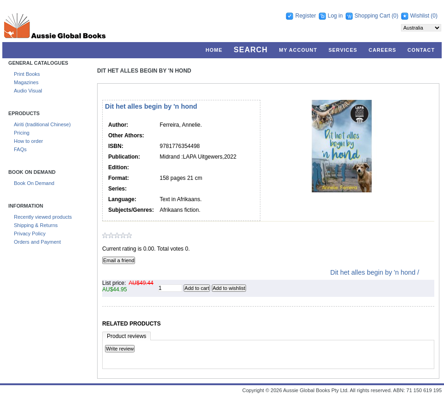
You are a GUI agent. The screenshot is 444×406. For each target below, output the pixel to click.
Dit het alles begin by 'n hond (144, 71)
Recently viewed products (43, 217)
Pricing (22, 132)
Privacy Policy (29, 233)
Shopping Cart (373, 15)
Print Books (27, 74)
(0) (395, 15)
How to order (28, 141)
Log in (335, 15)
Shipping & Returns (36, 225)
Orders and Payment (37, 242)
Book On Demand (34, 183)
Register (305, 15)
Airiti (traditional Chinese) (42, 124)
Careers (382, 50)
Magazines (26, 82)
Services (342, 50)
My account (298, 50)
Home (214, 50)
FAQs (20, 149)
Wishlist (419, 15)
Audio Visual (28, 90)
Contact (421, 50)
